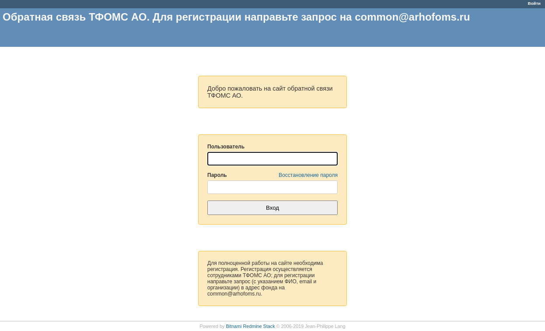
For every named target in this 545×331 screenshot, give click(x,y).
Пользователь (226, 147)
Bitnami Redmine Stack (250, 326)
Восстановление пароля (308, 175)
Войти (534, 3)
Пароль (272, 175)
